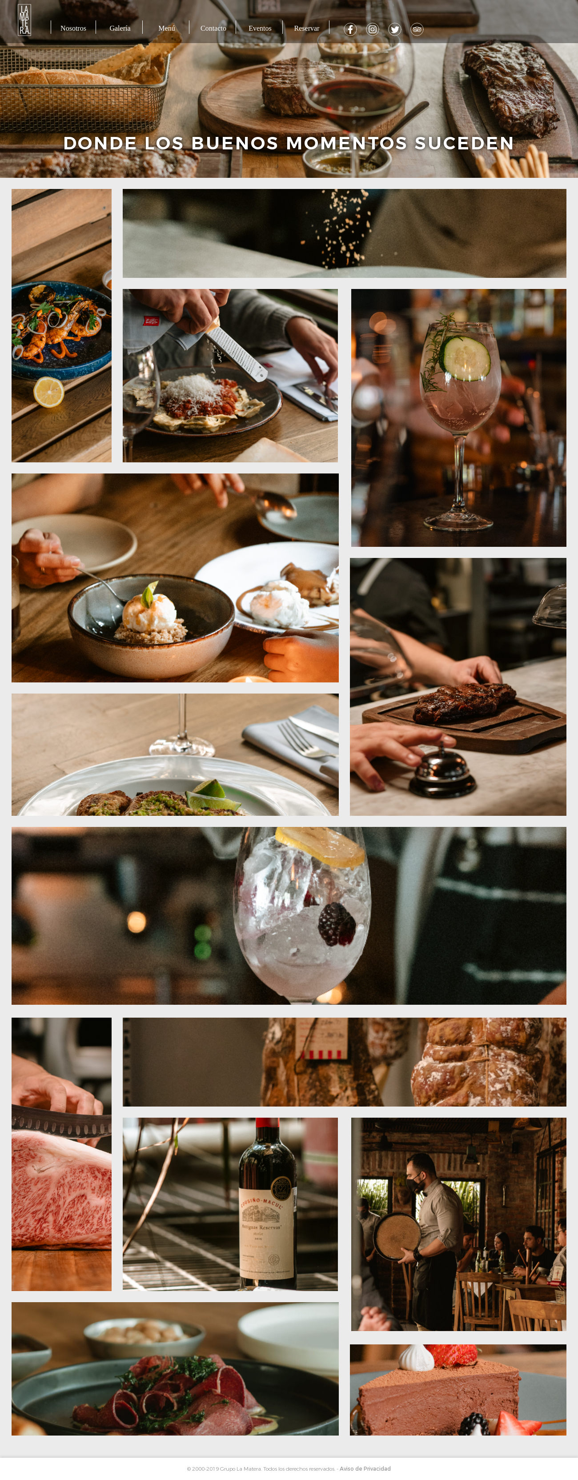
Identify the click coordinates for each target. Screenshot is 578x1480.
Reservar (307, 28)
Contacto (213, 28)
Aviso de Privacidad (365, 1468)
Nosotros (73, 28)
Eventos (260, 28)
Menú (166, 28)
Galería (119, 28)
